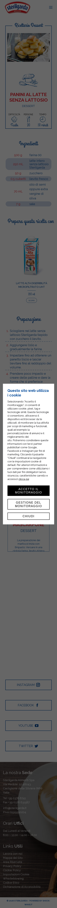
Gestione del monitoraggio (28, 504)
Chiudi (28, 516)
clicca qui (24, 478)
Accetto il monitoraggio (28, 490)
